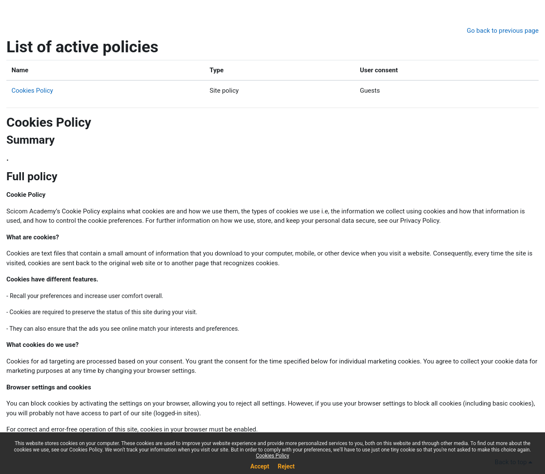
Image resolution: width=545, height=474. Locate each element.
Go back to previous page (503, 30)
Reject (286, 466)
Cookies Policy (32, 90)
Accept (259, 466)
